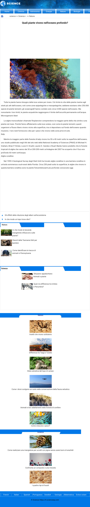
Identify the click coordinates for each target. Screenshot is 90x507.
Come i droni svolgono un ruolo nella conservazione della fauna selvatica (40, 382)
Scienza (21, 16)
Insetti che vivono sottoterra (40, 327)
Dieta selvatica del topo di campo (40, 364)
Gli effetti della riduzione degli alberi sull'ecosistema (25, 215)
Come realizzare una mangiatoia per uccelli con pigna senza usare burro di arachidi (40, 443)
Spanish (27, 495)
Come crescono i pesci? (40, 419)
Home (6, 11)
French (6, 495)
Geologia (58, 495)
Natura (63, 11)
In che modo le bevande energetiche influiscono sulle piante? (23, 233)
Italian (16, 495)
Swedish (47, 495)
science (13, 16)
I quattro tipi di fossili (40, 478)
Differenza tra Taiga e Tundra (40, 346)
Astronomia (35, 11)
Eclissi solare (81, 495)
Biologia (77, 11)
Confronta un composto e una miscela (40, 461)
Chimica (21, 11)
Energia (49, 11)
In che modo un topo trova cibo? (18, 219)
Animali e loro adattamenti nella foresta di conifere (40, 401)
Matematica (68, 495)
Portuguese (37, 495)
